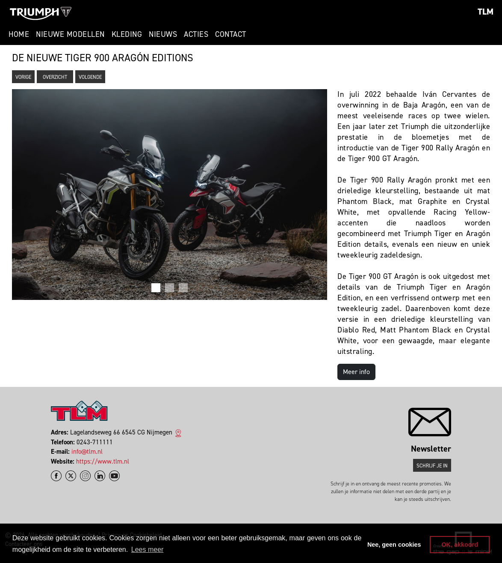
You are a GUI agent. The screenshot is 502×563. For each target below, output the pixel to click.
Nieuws (163, 34)
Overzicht (55, 77)
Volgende (90, 77)
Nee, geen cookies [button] (394, 544)
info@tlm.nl (87, 451)
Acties (196, 34)
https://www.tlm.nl (102, 461)
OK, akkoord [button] (459, 544)
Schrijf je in (432, 465)
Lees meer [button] (147, 549)
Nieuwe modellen (70, 34)
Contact (230, 34)
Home (19, 34)
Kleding (127, 34)
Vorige (23, 77)
